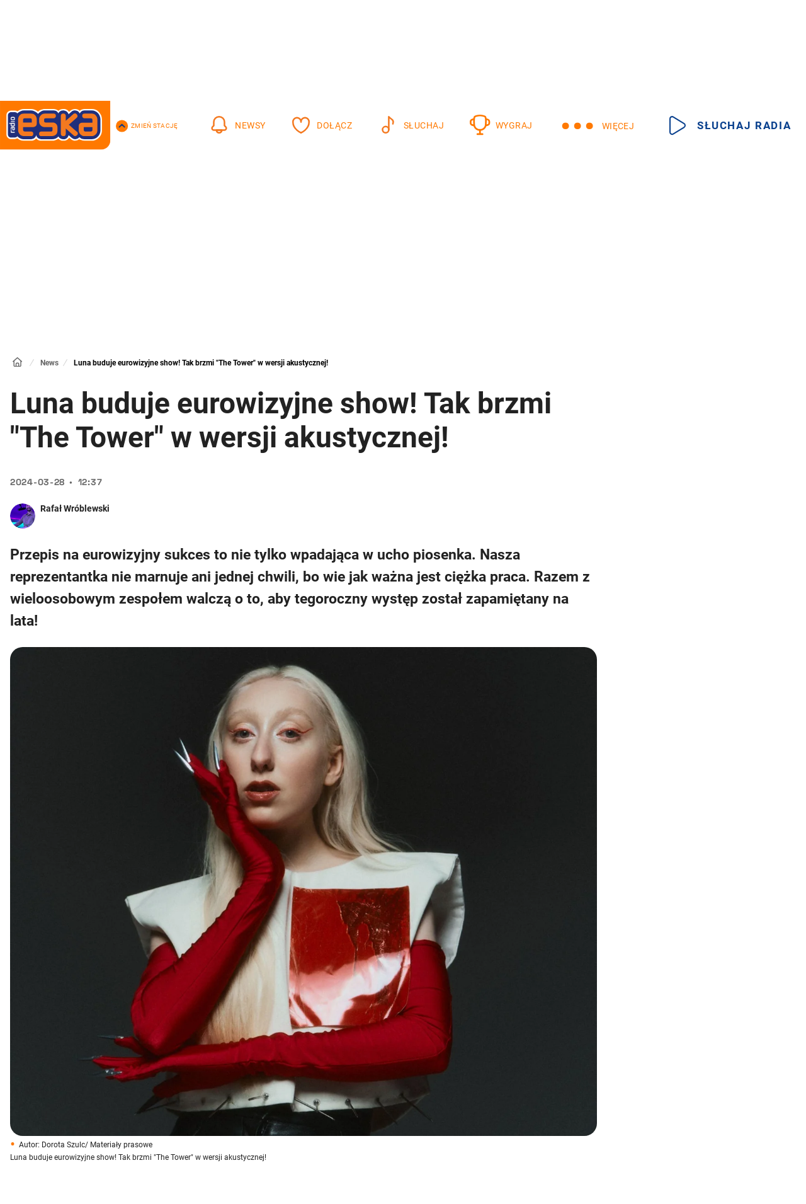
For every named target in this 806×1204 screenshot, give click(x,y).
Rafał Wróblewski (75, 508)
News (49, 362)
